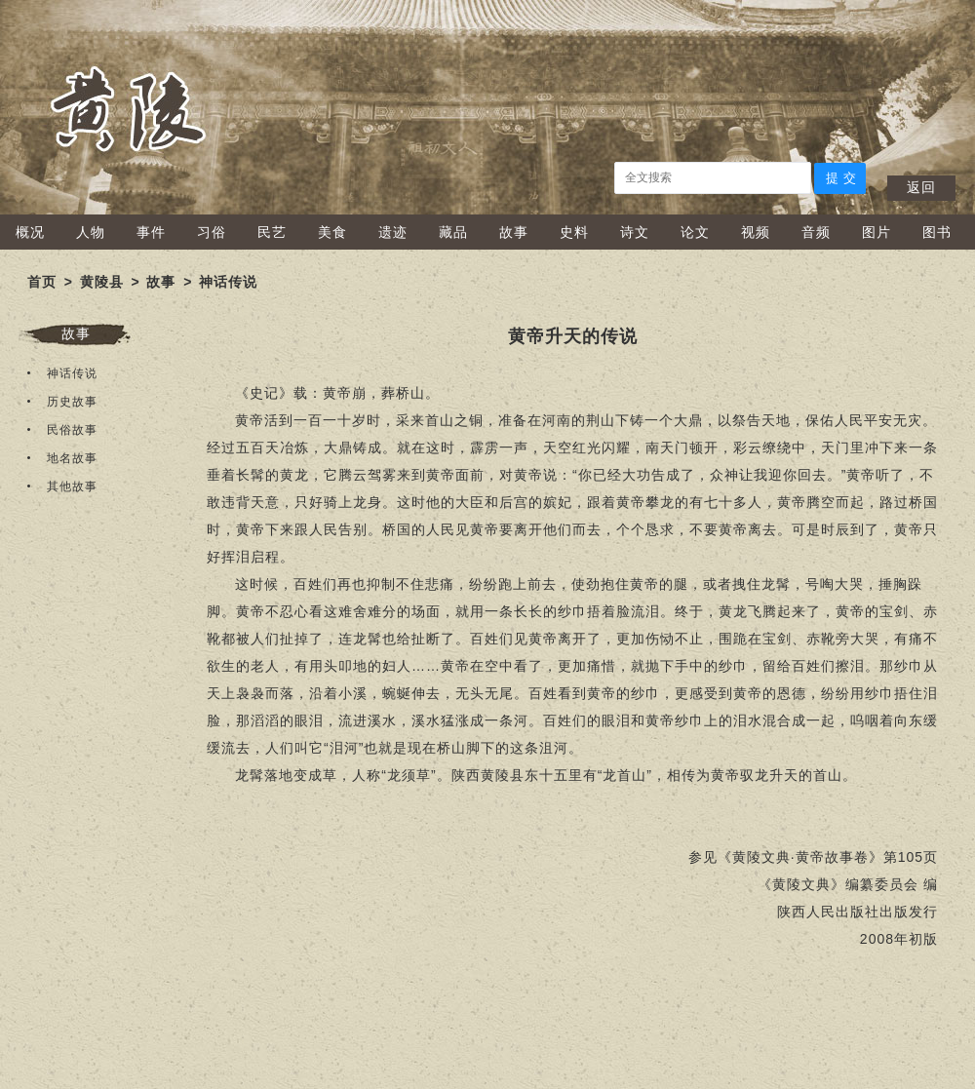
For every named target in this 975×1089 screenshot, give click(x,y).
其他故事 (72, 486)
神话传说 (228, 282)
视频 (755, 232)
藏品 (453, 232)
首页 (42, 282)
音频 (816, 232)
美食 (332, 232)
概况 (30, 232)
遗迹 (393, 232)
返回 (921, 187)
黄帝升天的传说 (573, 336)
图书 (937, 232)
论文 (695, 232)
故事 (513, 232)
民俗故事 (72, 430)
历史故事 (72, 401)
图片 (876, 232)
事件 (151, 232)
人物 (90, 232)
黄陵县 (102, 282)
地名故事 (72, 458)
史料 (574, 232)
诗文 (634, 232)
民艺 (272, 232)
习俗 (211, 232)
